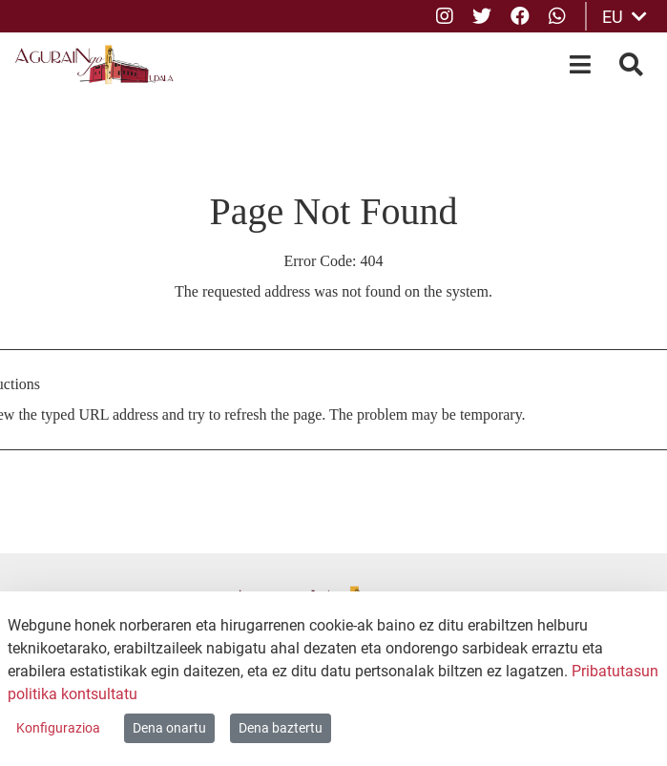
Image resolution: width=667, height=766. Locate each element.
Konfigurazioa (58, 727)
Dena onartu (169, 727)
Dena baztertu (281, 727)
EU (624, 17)
